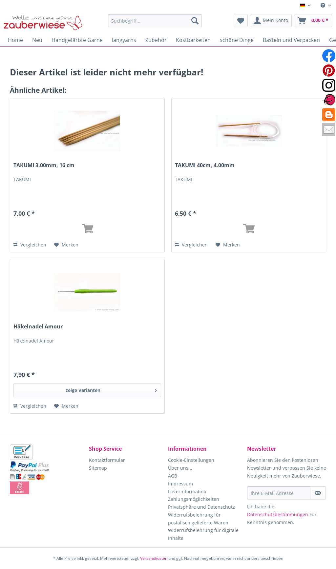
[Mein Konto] (271, 20)
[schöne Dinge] (236, 40)
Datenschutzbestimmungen (277, 514)
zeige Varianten (111, 389)
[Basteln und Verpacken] (291, 40)
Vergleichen (29, 245)
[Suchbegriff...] (155, 20)
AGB (172, 476)
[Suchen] (195, 20)
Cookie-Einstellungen (191, 460)
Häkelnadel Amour (38, 326)
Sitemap (98, 468)
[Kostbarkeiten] (193, 40)
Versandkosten (153, 558)
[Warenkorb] (313, 20)
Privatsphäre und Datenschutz (201, 507)
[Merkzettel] (241, 20)
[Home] (15, 40)
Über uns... (180, 468)
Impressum (180, 484)
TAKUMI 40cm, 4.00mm (205, 165)
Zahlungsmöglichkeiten (193, 499)
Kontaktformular (107, 460)
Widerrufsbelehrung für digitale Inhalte (203, 534)
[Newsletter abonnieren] (318, 493)
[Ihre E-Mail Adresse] (278, 493)
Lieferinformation (187, 491)
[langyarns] (124, 40)
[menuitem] (326, 5)
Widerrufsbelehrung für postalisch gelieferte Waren (198, 519)
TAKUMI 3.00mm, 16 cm (43, 165)
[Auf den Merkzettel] (66, 245)
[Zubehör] (156, 40)
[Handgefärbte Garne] (77, 40)
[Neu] (37, 40)
